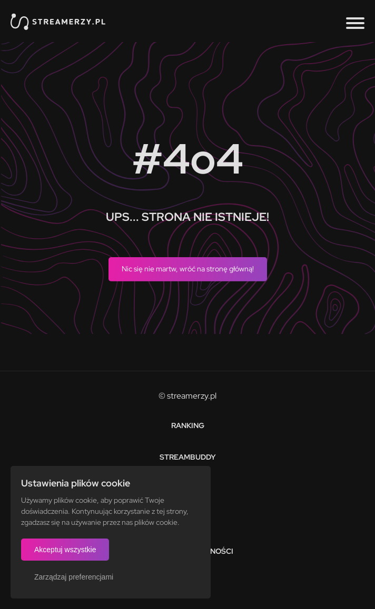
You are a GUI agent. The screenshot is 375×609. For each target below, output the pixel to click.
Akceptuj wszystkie (65, 549)
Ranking (187, 425)
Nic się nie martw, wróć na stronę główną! (188, 268)
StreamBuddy (188, 457)
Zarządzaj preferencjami (73, 577)
